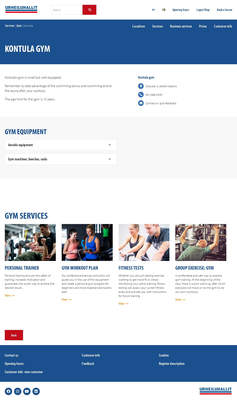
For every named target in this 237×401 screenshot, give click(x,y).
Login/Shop (203, 10)
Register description (172, 363)
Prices (203, 26)
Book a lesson (224, 10)
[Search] (89, 10)
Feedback (88, 363)
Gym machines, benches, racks (27, 158)
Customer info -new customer (24, 371)
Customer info (223, 26)
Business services (181, 26)
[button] (61, 144)
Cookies (164, 355)
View (8, 295)
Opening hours (181, 10)
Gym (19, 25)
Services (10, 25)
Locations (138, 26)
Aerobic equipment (20, 144)
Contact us (11, 355)
